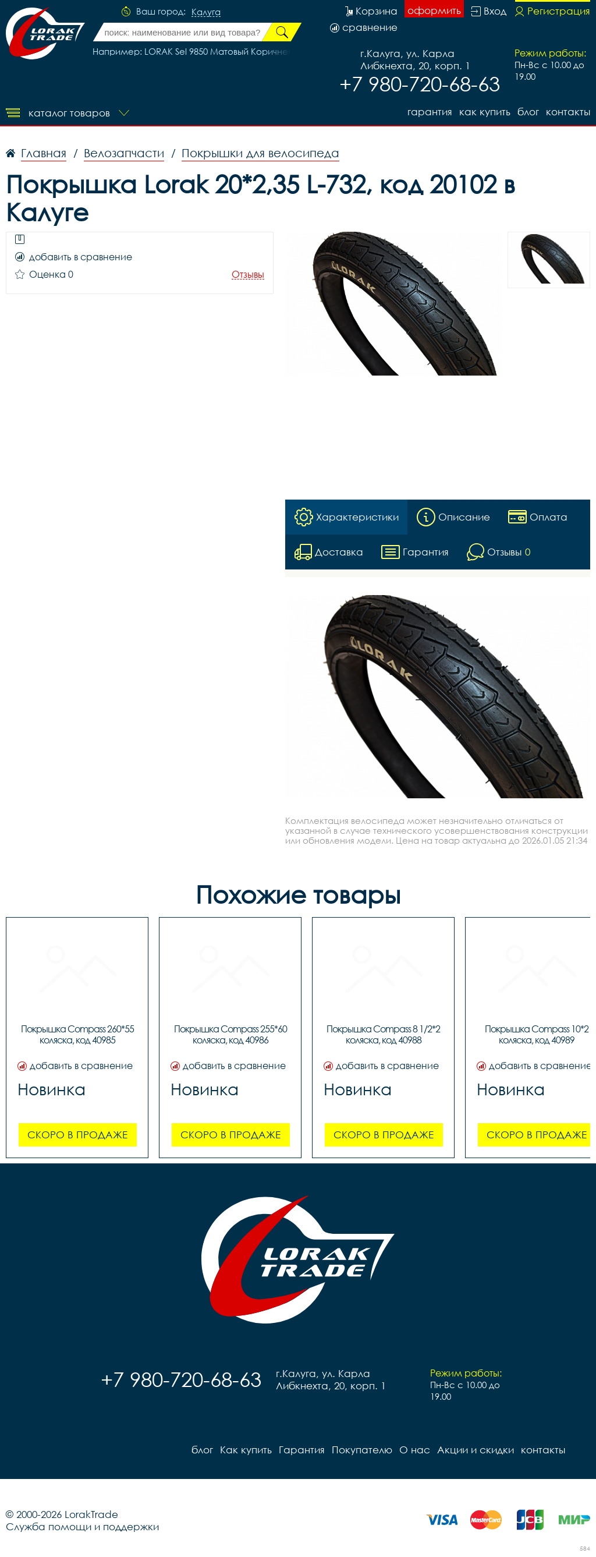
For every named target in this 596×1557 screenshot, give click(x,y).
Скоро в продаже (77, 1134)
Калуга (206, 12)
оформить (434, 10)
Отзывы (248, 274)
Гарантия (429, 111)
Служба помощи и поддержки (82, 1526)
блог (528, 111)
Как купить (484, 111)
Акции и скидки (475, 1449)
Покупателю (362, 1449)
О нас (414, 1449)
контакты (568, 111)
